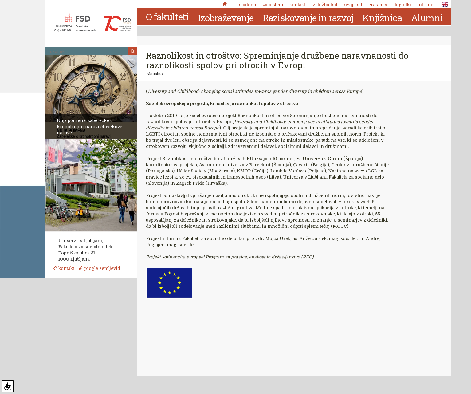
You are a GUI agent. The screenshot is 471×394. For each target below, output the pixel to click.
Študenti (247, 4)
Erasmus (377, 4)
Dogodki (402, 4)
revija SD (352, 4)
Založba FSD (325, 4)
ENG (443, 4)
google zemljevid (101, 268)
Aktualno (155, 74)
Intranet (425, 4)
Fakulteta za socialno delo (92, 22)
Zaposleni (272, 4)
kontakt (66, 268)
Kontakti (298, 4)
